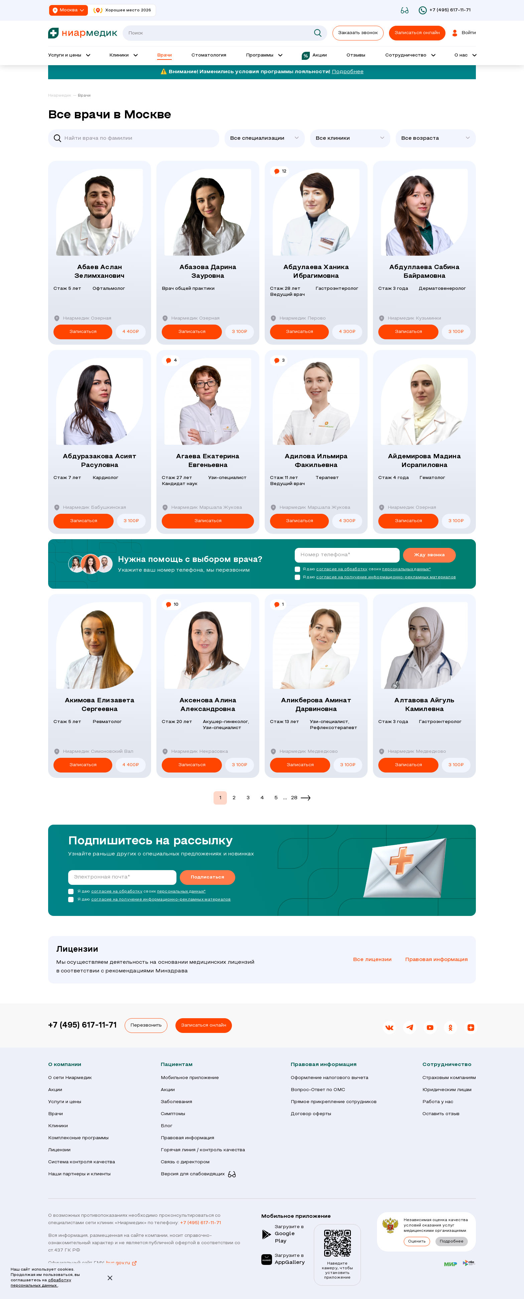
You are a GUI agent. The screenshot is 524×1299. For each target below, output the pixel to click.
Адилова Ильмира (316, 462)
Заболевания (176, 1102)
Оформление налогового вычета (329, 1078)
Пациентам (176, 1064)
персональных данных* (406, 569)
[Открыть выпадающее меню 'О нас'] (465, 56)
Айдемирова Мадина (424, 462)
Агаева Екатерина (208, 462)
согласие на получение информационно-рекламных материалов (386, 577)
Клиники (58, 1126)
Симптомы (173, 1114)
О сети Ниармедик (70, 1078)
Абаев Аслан (99, 272)
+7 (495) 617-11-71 (82, 1025)
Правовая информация (436, 959)
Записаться (83, 332)
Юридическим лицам (447, 1090)
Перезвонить (146, 1025)
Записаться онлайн (203, 1025)
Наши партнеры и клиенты (79, 1174)
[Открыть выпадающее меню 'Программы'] (264, 56)
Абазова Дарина (208, 272)
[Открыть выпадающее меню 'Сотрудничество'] (410, 56)
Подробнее (348, 72)
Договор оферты (311, 1114)
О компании (64, 1064)
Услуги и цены (64, 1102)
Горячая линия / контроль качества (203, 1150)
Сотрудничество (447, 1064)
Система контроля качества (81, 1162)
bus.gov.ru (121, 1263)
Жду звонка (429, 555)
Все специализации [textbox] (257, 138)
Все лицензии (372, 959)
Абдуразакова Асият (99, 462)
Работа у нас (437, 1102)
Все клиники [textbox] (332, 138)
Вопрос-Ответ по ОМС (318, 1090)
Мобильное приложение (190, 1078)
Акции (55, 1090)
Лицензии (59, 1150)
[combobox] (265, 138)
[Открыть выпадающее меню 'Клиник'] (123, 56)
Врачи (55, 1114)
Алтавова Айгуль (424, 706)
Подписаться (207, 877)
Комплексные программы (78, 1138)
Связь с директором (185, 1162)
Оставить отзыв (441, 1114)
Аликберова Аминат (316, 706)
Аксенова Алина (208, 706)
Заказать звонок (358, 33)
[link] (62, 96)
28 (294, 798)
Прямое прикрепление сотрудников (334, 1102)
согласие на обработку (341, 569)
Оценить (417, 1241)
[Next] (305, 798)
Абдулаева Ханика (316, 272)
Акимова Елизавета (99, 706)
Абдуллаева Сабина (424, 272)
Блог (166, 1126)
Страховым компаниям (449, 1078)
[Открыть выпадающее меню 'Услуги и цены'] (69, 56)
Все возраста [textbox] (420, 138)
